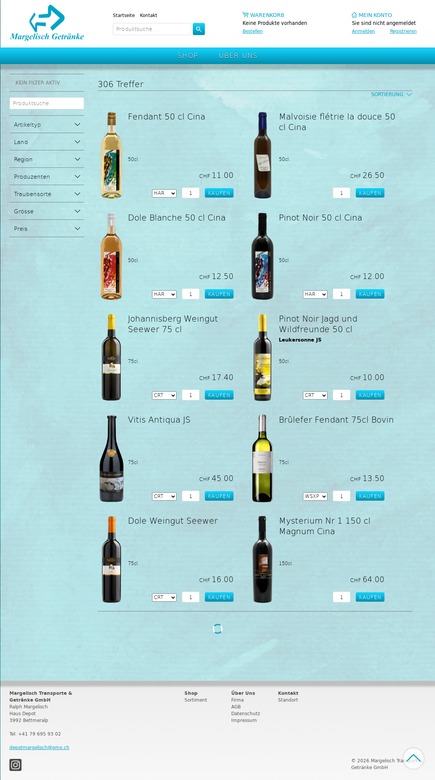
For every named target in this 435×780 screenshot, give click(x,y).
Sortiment (195, 699)
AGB (236, 706)
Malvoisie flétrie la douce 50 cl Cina (337, 121)
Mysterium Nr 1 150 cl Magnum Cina (324, 525)
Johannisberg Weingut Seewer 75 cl (173, 323)
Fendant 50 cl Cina (166, 116)
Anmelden (363, 31)
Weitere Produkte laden (217, 629)
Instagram (15, 765)
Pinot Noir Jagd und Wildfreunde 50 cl (318, 323)
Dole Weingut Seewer (173, 520)
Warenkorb (267, 15)
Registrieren (403, 31)
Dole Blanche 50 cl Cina (177, 217)
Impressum (244, 720)
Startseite (124, 15)
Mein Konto (375, 15)
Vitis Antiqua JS (159, 419)
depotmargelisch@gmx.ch (39, 747)
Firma (237, 699)
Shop (187, 55)
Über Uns (238, 55)
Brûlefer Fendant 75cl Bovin (336, 419)
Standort (288, 699)
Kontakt (148, 15)
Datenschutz (245, 713)
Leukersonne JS (300, 340)
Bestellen (253, 31)
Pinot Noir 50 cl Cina (320, 217)
